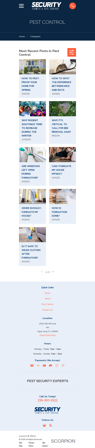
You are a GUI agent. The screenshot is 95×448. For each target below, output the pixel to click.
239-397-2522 (48, 400)
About (48, 298)
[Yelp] (50, 425)
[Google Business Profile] (44, 425)
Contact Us (47, 309)
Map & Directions (48, 335)
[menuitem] (22, 444)
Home (47, 293)
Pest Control (47, 304)
